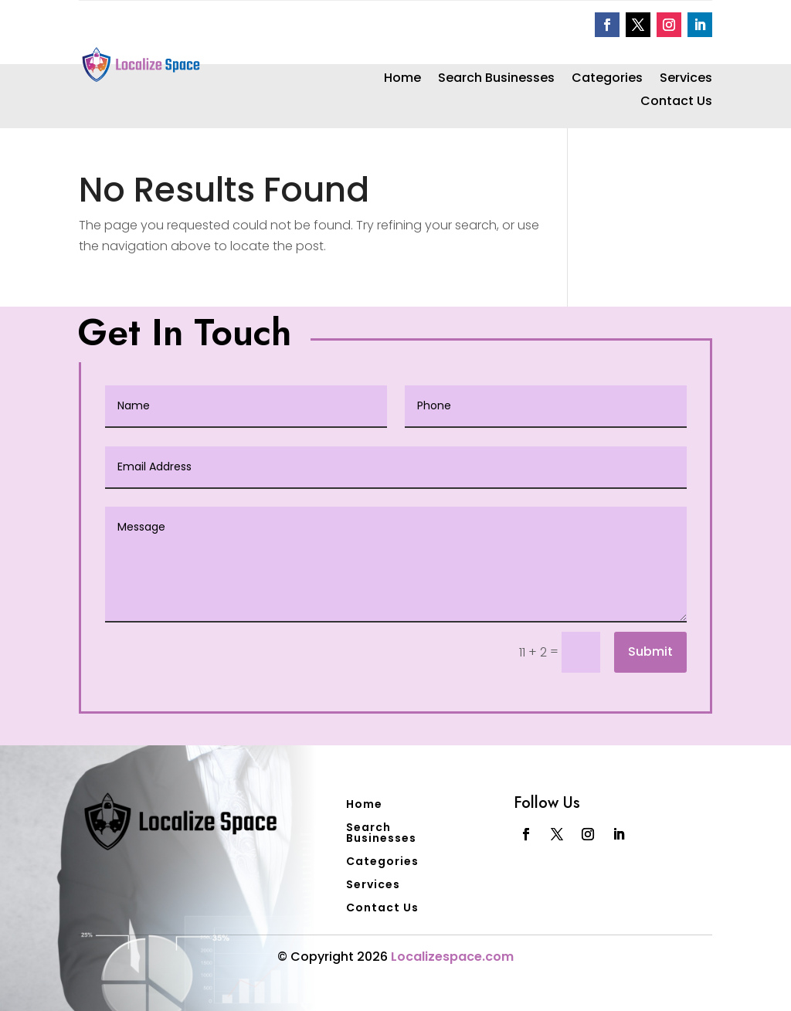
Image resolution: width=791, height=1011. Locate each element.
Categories (607, 80)
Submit (650, 651)
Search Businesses (496, 80)
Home (402, 80)
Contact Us (676, 103)
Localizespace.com (452, 956)
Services (686, 80)
